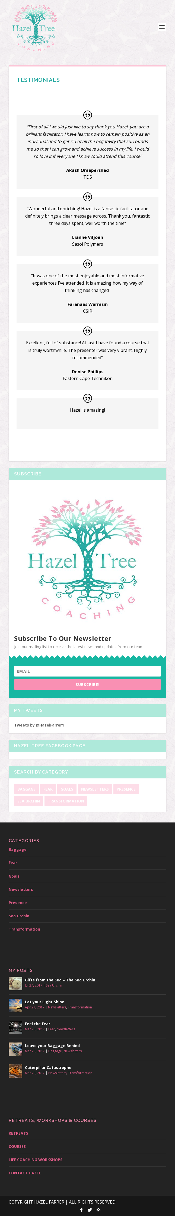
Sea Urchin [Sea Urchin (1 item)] (28, 801)
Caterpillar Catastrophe (48, 1067)
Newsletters (21, 889)
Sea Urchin (19, 915)
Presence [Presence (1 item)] (126, 789)
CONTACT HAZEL (25, 1172)
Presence (18, 902)
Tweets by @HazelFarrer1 (39, 725)
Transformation (24, 929)
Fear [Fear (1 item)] (48, 789)
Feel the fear (37, 1023)
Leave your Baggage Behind (52, 1045)
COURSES (17, 1146)
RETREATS (18, 1133)
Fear (13, 862)
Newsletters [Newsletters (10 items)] (95, 789)
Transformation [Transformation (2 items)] (66, 801)
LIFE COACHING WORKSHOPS (35, 1159)
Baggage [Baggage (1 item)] (26, 789)
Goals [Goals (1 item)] (67, 789)
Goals (14, 876)
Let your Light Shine (44, 1001)
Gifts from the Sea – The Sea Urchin (60, 979)
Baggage (18, 849)
